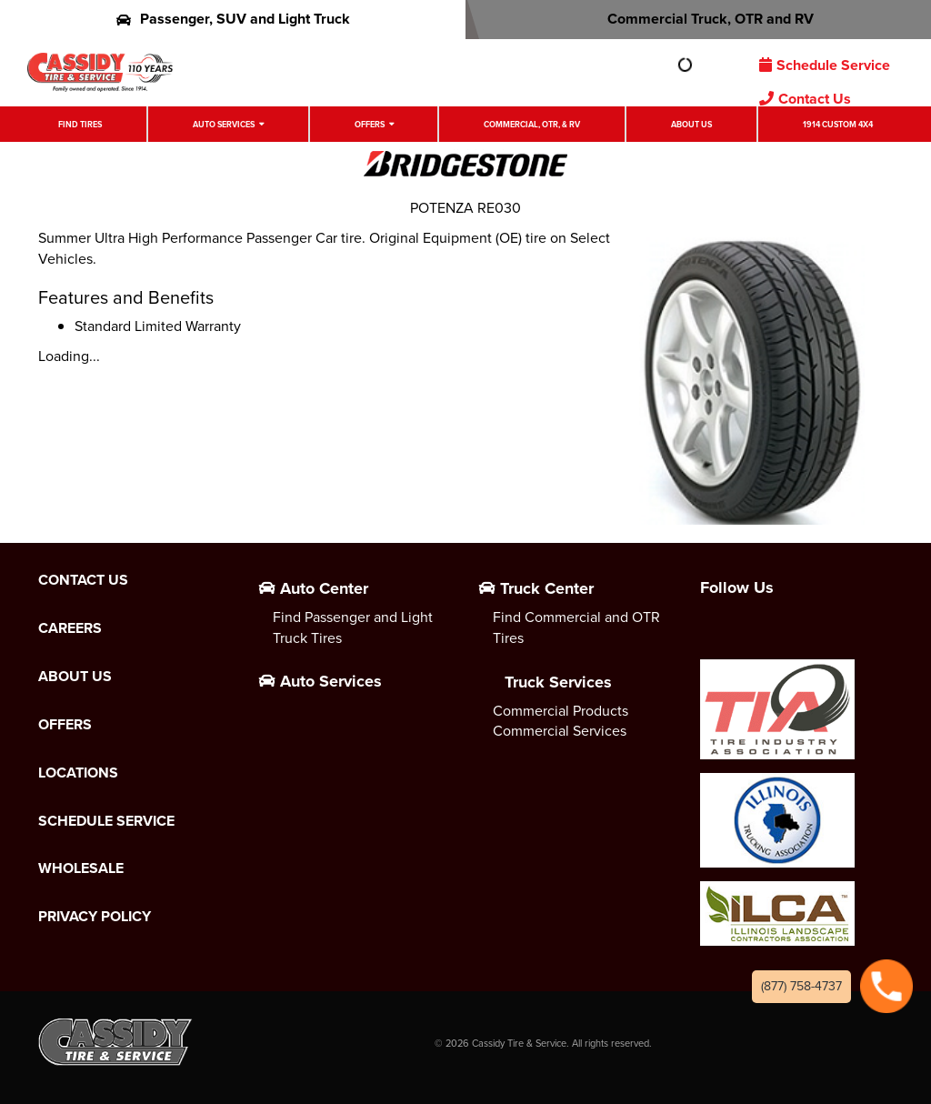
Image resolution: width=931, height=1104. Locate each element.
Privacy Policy (94, 917)
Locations (78, 773)
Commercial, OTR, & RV (532, 124)
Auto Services (224, 124)
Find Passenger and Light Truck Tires (353, 627)
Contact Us (805, 98)
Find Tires (80, 124)
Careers (70, 628)
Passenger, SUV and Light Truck (233, 18)
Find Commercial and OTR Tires (576, 627)
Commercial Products (560, 710)
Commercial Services (559, 730)
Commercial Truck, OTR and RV (699, 18)
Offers (370, 124)
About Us (691, 124)
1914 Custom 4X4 (838, 124)
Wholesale (81, 868)
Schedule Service (824, 65)
